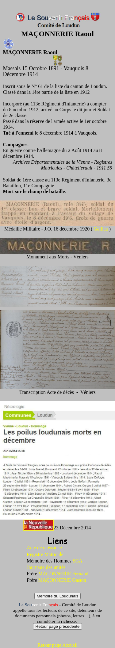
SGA (77, 560)
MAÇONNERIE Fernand (63, 573)
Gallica (101, 228)
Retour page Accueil (57, 645)
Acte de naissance (44, 547)
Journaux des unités (46, 567)
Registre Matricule (45, 554)
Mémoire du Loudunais (58, 596)
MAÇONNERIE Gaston (62, 580)
